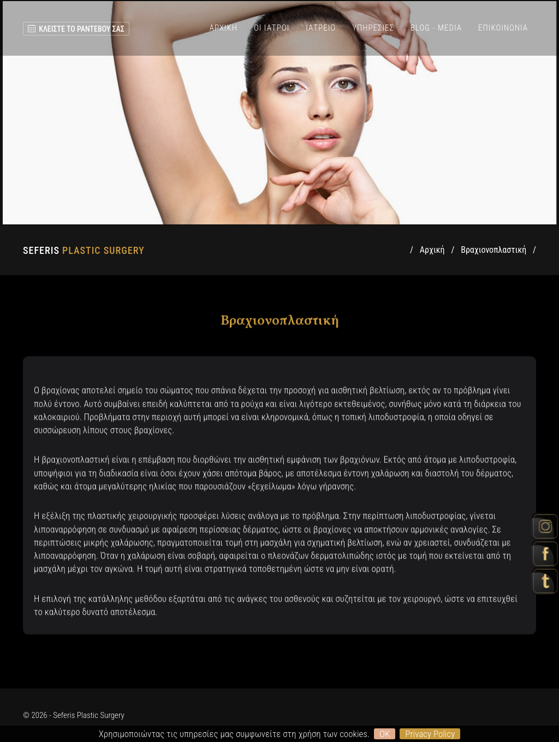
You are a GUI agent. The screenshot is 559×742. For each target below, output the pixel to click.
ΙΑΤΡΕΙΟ (321, 28)
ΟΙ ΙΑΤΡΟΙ (271, 28)
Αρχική (432, 250)
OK (384, 733)
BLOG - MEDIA (436, 28)
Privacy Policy (430, 733)
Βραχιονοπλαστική (493, 250)
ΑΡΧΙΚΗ (223, 28)
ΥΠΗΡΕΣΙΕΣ (373, 28)
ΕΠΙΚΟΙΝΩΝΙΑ (503, 28)
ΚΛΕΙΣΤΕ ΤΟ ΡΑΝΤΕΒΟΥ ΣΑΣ (76, 29)
